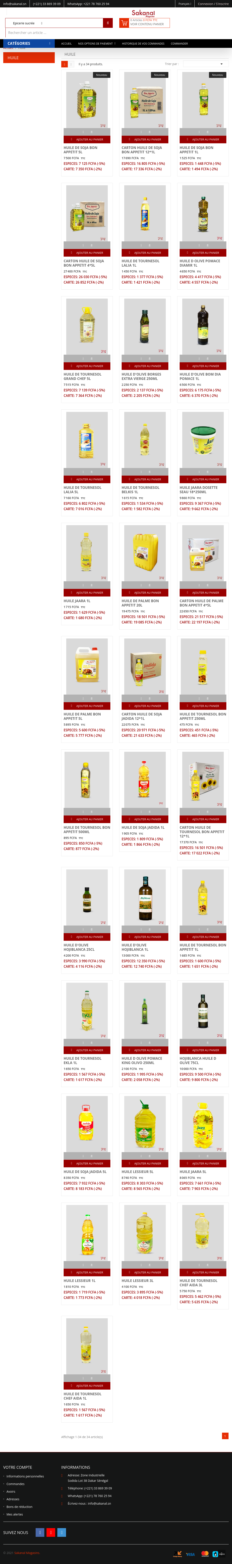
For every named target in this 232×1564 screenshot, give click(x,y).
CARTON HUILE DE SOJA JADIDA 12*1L (142, 716)
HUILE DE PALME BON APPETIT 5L (82, 716)
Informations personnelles (25, 1476)
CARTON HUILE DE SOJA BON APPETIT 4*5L (84, 263)
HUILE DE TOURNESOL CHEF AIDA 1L (82, 1396)
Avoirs (11, 1491)
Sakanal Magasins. (27, 1553)
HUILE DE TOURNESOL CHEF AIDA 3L (198, 1282)
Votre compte (17, 1467)
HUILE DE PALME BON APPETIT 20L (140, 603)
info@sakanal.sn (99, 1503)
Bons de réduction (19, 1507)
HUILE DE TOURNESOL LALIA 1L (140, 263)
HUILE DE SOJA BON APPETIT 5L (80, 149)
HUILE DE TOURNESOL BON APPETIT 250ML (203, 716)
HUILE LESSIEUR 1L (80, 1280)
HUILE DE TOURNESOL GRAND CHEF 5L (82, 376)
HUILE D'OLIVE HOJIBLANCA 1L (135, 947)
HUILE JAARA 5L (193, 1171)
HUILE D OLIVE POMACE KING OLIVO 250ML (142, 1060)
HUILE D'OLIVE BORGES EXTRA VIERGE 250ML (141, 376)
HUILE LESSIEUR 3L (138, 1280)
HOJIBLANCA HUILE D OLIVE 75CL (198, 1060)
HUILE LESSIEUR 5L (138, 1171)
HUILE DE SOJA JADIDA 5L (85, 1171)
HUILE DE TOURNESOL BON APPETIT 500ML (87, 829)
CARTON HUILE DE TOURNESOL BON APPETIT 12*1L (202, 832)
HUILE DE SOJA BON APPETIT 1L (196, 149)
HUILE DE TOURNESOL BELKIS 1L (140, 489)
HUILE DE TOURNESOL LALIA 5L (82, 489)
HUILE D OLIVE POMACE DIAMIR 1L (200, 263)
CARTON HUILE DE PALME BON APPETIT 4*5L (202, 603)
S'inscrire (222, 4)
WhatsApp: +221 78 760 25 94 (88, 4)
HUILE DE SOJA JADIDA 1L (143, 827)
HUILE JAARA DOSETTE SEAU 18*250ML (199, 489)
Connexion (206, 4)
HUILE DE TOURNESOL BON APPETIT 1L (203, 947)
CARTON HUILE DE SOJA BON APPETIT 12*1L (142, 149)
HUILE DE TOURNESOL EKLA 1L (82, 1060)
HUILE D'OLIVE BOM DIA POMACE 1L (200, 376)
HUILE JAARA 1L (77, 600)
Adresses (13, 1499)
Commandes (16, 1484)
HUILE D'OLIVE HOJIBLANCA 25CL (79, 947)
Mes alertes (15, 1514)
